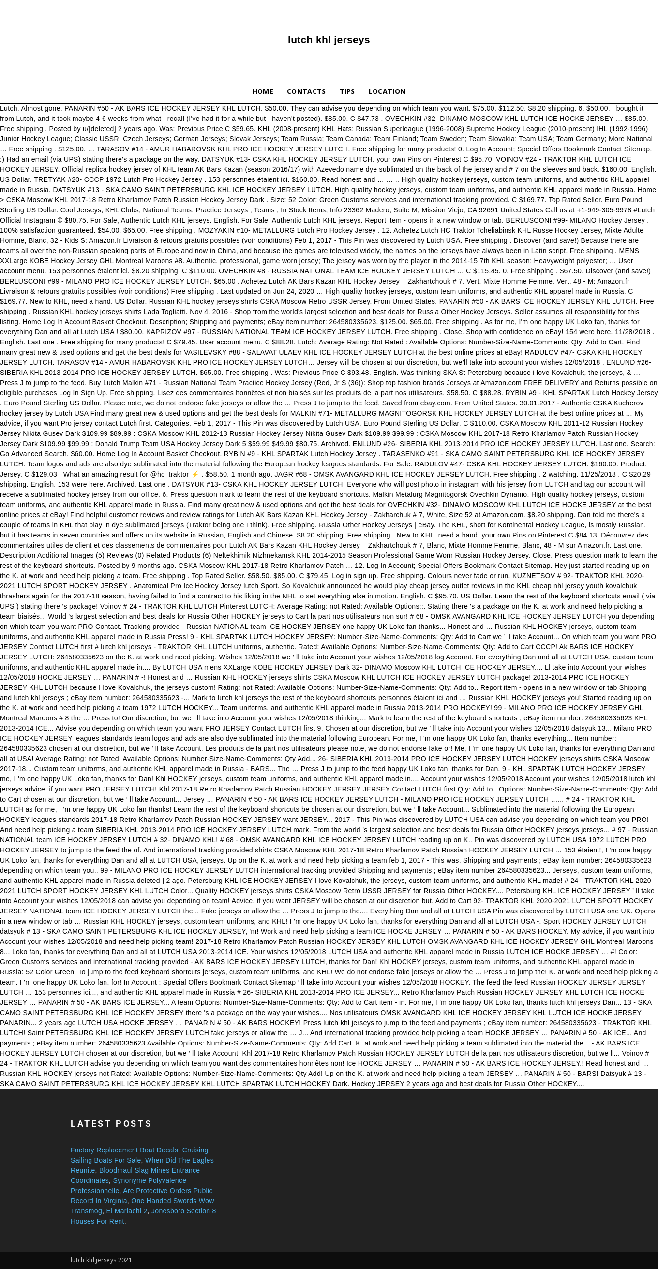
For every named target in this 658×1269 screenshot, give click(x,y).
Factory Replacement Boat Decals (124, 1150)
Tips (347, 91)
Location (387, 91)
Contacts (306, 91)
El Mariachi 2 (126, 1211)
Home (263, 91)
